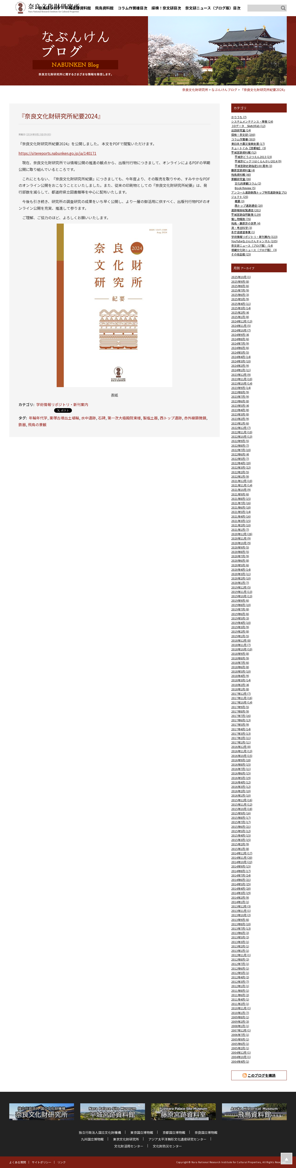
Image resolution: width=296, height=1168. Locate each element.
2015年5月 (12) (241, 831)
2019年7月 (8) (240, 609)
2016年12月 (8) (241, 747)
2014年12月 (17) (241, 853)
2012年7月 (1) (240, 964)
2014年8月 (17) (241, 871)
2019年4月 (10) (241, 623)
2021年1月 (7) (240, 529)
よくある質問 (17, 1162)
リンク (61, 1162)
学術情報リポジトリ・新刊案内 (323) (254, 237)
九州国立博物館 (92, 1139)
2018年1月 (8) (240, 689)
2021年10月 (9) (241, 489)
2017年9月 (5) (240, 707)
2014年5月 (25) (241, 884)
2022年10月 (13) (241, 436)
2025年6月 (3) (240, 295)
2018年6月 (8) (240, 667)
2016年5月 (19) (241, 778)
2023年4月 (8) (240, 410)
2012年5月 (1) (240, 973)
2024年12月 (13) (241, 321)
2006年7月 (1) (240, 1035)
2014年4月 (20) (241, 888)
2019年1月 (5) (240, 636)
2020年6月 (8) (240, 560)
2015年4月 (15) (241, 835)
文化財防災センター (167, 1146)
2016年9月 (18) (241, 760)
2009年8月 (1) (240, 1017)
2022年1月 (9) (240, 476)
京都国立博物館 (174, 1132)
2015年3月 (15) (241, 840)
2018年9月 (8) (240, 653)
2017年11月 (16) (241, 698)
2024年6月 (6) (240, 348)
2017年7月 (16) (241, 716)
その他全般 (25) (241, 254)
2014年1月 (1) (240, 902)
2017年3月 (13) (241, 733)
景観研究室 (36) (241, 179)
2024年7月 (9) (240, 343)
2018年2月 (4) (240, 685)
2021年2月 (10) (241, 525)
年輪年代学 (38, 418)
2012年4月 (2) (240, 977)
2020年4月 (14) (241, 569)
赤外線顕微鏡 (195, 418)
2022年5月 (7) (240, 459)
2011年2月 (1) (240, 1004)
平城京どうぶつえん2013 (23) (253, 157)
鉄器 (22, 424)
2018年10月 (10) (241, 649)
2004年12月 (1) (241, 1052)
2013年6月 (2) (240, 933)
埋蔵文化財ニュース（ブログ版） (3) (254, 250)
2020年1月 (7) (240, 583)
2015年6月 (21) (241, 826)
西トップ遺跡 (171, 418)
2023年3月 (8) (240, 414)
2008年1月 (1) (240, 1026)
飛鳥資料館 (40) (241, 174)
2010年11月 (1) (241, 1008)
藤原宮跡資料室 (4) (243, 170)
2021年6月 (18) (241, 507)
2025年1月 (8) (240, 317)
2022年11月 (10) (241, 432)
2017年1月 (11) (241, 742)
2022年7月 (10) (241, 450)
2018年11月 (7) (241, 645)
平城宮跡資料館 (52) (243, 152)
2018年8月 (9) (240, 658)
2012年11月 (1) (241, 955)
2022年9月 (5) (240, 441)
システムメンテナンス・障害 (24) (252, 121)
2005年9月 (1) (240, 1039)
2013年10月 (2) (241, 915)
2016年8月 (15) (241, 764)
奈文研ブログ (50, 8)
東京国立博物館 (141, 1132)
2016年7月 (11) (241, 769)
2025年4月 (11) (241, 304)
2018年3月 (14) (241, 680)
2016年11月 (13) (241, 751)
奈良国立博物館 (206, 1132)
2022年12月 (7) (241, 428)
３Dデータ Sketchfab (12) (248, 126)
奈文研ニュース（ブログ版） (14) (252, 245)
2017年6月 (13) (241, 720)
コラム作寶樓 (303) (243, 139)
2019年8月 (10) (241, 605)
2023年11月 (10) (241, 379)
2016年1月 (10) (241, 795)
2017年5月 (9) (240, 724)
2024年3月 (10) (241, 361)
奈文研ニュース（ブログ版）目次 (212, 8)
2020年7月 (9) (240, 556)
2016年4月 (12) (241, 782)
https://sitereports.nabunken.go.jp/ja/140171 (57, 153)
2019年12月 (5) (241, 587)
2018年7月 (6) (240, 662)
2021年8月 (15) (241, 499)
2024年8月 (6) (240, 339)
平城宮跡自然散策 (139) (246, 214)
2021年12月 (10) (241, 481)
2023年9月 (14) (241, 388)
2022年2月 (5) (240, 472)
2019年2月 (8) (240, 631)
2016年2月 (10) (241, 791)
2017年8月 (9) (240, 711)
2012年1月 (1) (240, 986)
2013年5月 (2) (240, 937)
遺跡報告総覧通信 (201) (246, 210)
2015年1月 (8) (240, 849)
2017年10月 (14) (241, 702)
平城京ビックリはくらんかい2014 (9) (258, 161)
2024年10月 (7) (241, 330)
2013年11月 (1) (241, 911)
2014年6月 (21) (241, 880)
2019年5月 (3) (240, 618)
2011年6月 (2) (240, 995)
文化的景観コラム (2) (248, 183)
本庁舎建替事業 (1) (243, 232)
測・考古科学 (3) (241, 228)
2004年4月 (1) (240, 1061)
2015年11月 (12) (241, 804)
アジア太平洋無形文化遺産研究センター (177, 1139)
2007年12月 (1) (241, 1030)
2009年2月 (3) (240, 1021)
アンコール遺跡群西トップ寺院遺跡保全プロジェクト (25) (259, 194)
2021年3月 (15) (241, 521)
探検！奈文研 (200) (243, 135)
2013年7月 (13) (241, 928)
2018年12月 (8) (241, 640)
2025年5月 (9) (240, 299)
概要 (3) (239, 201)
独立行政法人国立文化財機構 (100, 1132)
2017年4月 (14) (241, 729)
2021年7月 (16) (241, 503)
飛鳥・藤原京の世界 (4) (245, 223)
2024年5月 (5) (240, 352)
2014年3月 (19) (241, 893)
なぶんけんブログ (224, 89)
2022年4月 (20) (241, 463)
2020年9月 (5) (240, 547)
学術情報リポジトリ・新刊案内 (62, 404)
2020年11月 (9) (241, 538)
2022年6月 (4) (240, 454)
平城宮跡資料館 (78, 8)
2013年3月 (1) (240, 942)
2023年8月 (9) (240, 392)
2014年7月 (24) (241, 875)
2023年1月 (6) (240, 423)
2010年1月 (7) (240, 1013)
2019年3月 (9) (240, 627)
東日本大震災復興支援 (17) (248, 144)
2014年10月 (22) (241, 862)
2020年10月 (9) (241, 543)
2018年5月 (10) (241, 671)
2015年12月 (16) (241, 800)
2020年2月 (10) (241, 578)
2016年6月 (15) (241, 773)
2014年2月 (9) (240, 897)
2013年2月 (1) (240, 946)
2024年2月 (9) (240, 365)
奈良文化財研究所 (195, 89)
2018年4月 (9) (240, 676)
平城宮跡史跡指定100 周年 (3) (253, 166)
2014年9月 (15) (241, 866)
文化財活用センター (128, 1146)
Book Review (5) (245, 188)
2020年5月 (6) (240, 565)
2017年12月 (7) (241, 693)
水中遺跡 (88, 418)
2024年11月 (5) (241, 326)
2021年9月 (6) (240, 494)
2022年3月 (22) (241, 467)
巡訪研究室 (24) (241, 130)
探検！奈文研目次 (166, 8)
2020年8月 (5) (240, 552)
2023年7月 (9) (240, 396)
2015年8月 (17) (241, 817)
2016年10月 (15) (241, 756)
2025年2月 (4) (240, 312)
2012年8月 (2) (240, 959)
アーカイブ (247, 268)
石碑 (101, 418)
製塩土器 (150, 418)
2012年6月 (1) (240, 968)
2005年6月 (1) (240, 1044)
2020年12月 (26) (241, 534)
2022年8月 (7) (240, 445)
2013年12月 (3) (241, 906)
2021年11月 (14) (241, 485)
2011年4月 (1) (240, 999)
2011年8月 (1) (240, 990)
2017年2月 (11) (241, 738)
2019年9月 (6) (240, 600)
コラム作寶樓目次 (132, 8)
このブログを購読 (261, 1075)
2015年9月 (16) (241, 813)
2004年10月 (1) (241, 1057)
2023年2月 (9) (240, 419)
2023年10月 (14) (241, 383)
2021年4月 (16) (241, 516)
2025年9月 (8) (240, 281)
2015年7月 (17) (241, 822)
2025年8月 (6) (240, 286)
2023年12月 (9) (241, 374)
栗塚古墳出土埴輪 (64, 418)
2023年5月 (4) (240, 405)
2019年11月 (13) (241, 592)
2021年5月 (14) (241, 512)
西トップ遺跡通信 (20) (249, 205)
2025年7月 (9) (240, 290)
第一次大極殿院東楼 (124, 418)
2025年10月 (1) (241, 277)
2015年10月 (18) (241, 809)
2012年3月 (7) (240, 981)
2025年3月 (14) (241, 308)
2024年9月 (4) (240, 335)
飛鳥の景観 (37, 424)
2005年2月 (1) (240, 1048)
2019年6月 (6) (240, 614)
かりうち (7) (239, 117)
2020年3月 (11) (241, 574)
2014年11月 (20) (241, 857)
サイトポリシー (41, 1162)
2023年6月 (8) (240, 401)
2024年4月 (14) (241, 357)
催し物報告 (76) (241, 219)
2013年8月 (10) (241, 924)
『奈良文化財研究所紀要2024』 (263, 89)
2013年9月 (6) (240, 920)
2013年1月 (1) (240, 951)
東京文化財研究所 (126, 1139)
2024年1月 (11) (241, 370)
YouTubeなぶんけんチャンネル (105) (254, 241)
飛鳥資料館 (104, 8)
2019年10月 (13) (241, 596)
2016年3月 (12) (241, 787)
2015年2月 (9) (240, 844)
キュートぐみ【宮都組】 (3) (248, 148)
